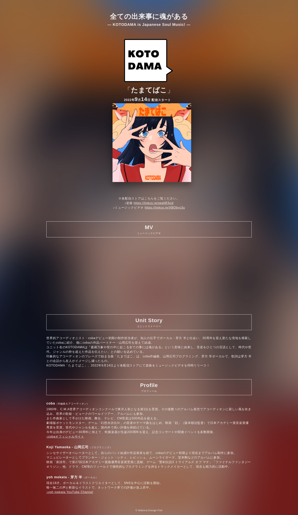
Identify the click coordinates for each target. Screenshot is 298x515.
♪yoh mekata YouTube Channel (69, 492)
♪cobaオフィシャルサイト (65, 436)
